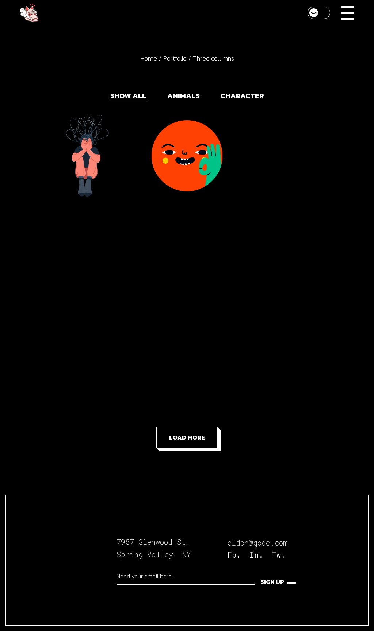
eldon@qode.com (258, 542)
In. (256, 554)
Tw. (278, 554)
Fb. (234, 554)
